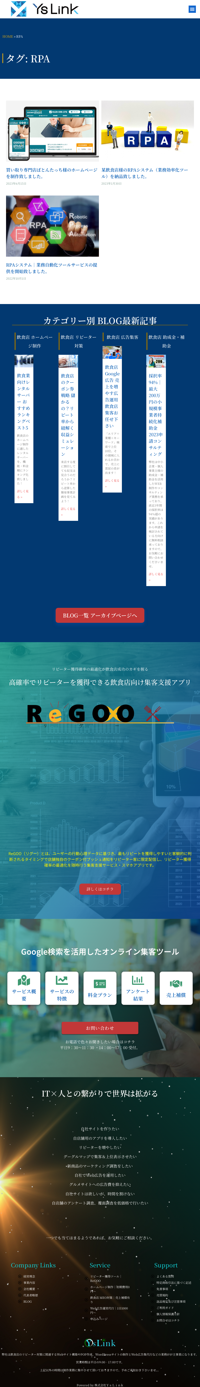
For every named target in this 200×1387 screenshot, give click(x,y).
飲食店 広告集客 (122, 337)
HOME (7, 36)
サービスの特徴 (62, 995)
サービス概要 (24, 995)
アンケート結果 (138, 995)
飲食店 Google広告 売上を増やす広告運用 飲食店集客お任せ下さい (112, 396)
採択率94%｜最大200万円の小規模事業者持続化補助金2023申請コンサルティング (156, 414)
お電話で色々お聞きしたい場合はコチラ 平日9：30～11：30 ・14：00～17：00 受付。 (100, 1044)
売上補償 (176, 994)
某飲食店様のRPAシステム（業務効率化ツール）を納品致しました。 (144, 173)
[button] (192, 9)
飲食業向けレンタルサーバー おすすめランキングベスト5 (23, 401)
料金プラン (100, 994)
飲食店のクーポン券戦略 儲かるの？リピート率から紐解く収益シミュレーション (68, 414)
